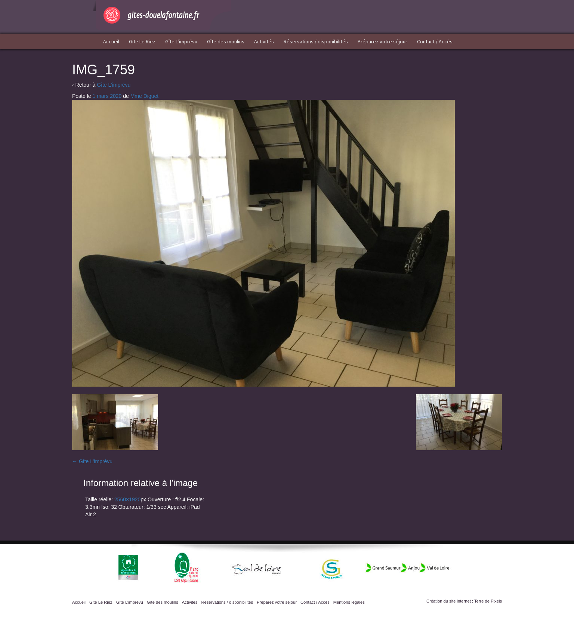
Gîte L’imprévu (181, 41)
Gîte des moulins (225, 41)
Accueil (111, 41)
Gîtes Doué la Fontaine (162, 15)
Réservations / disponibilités (316, 41)
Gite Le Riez (142, 41)
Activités (264, 41)
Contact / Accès (435, 41)
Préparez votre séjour (382, 41)
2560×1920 (127, 499)
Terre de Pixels (488, 601)
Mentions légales (349, 602)
